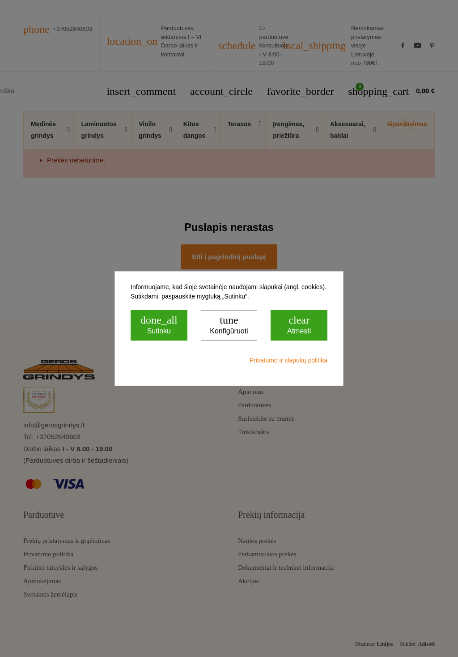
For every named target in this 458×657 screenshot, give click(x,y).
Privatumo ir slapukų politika (288, 359)
